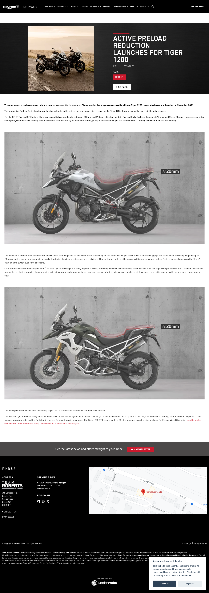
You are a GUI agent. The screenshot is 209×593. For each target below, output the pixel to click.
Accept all (164, 583)
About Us (134, 6)
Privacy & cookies (200, 543)
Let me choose (184, 575)
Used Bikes (62, 6)
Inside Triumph (120, 6)
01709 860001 (199, 6)
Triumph (119, 77)
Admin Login (186, 543)
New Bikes (49, 6)
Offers (74, 6)
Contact (144, 6)
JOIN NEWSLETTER (140, 449)
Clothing (84, 6)
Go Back (122, 87)
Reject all (190, 583)
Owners (106, 6)
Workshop (95, 6)
